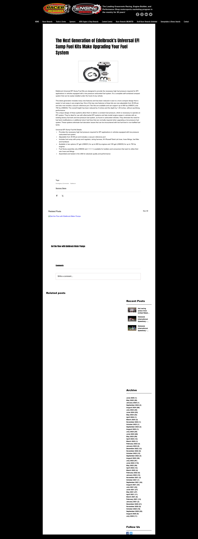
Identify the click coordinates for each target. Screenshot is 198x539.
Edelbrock (73, 183)
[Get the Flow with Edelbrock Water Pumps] (72, 228)
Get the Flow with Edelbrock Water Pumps (68, 246)
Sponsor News (61, 188)
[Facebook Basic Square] (127, 533)
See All (145, 211)
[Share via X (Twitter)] (62, 196)
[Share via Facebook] (57, 196)
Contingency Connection (62, 183)
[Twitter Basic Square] (131, 533)
